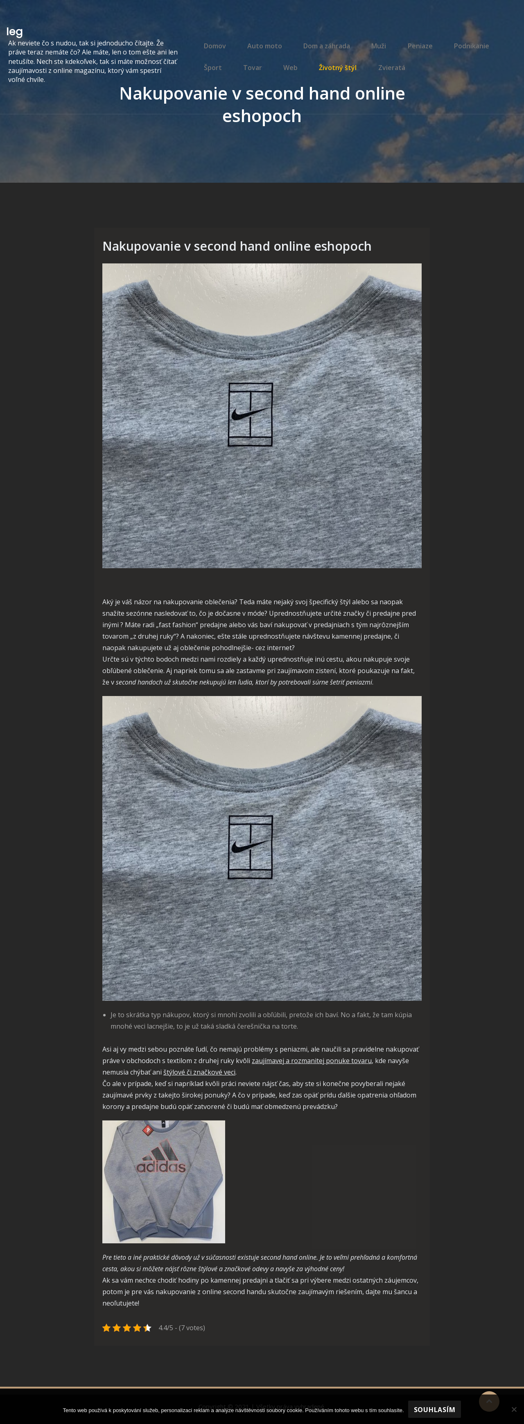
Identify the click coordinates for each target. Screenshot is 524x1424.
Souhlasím (435, 1409)
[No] (514, 1409)
